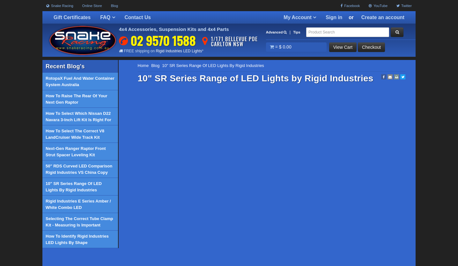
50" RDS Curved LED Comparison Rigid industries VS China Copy (79, 169)
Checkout (371, 47)
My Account (300, 17)
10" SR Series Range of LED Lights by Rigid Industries (74, 186)
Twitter (404, 6)
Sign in (334, 17)
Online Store (92, 6)
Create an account (382, 17)
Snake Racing (59, 6)
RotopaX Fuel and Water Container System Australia (80, 81)
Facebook (350, 6)
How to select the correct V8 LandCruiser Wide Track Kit (75, 134)
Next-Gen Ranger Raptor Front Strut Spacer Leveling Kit (76, 151)
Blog (114, 6)
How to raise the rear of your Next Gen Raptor (76, 99)
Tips (296, 32)
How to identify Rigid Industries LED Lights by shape (77, 239)
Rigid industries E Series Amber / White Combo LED (78, 204)
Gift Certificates (72, 17)
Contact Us (138, 17)
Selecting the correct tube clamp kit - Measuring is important (79, 221)
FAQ (107, 17)
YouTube (378, 6)
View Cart (342, 47)
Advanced (276, 32)
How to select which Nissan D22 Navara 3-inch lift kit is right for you (78, 118)
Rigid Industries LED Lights (179, 51)
